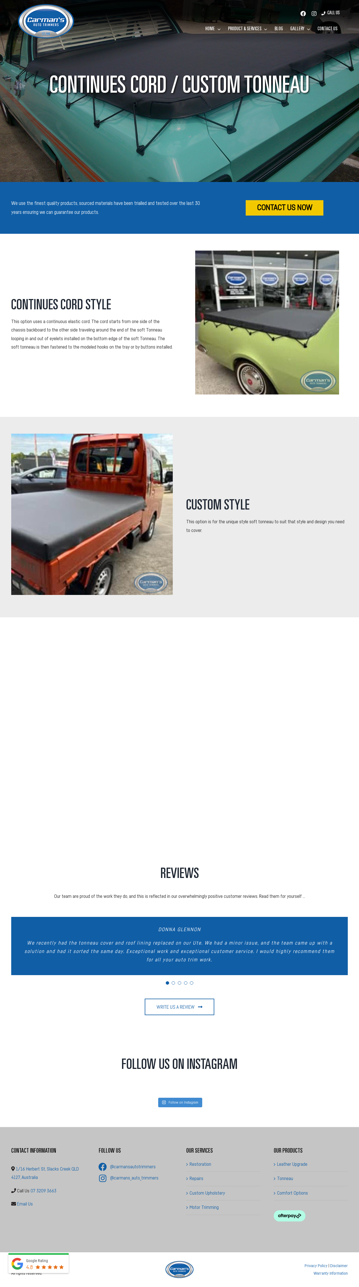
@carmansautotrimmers (133, 1166)
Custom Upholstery (207, 1193)
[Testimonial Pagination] (167, 983)
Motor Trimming (204, 1207)
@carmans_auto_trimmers (134, 1178)
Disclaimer (339, 1266)
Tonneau (285, 1178)
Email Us (25, 1204)
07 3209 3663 (43, 1190)
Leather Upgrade (292, 1164)
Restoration (200, 1164)
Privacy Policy (316, 1266)
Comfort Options (292, 1193)
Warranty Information (331, 1273)
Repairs (196, 1178)
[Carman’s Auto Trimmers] (179, 1263)
